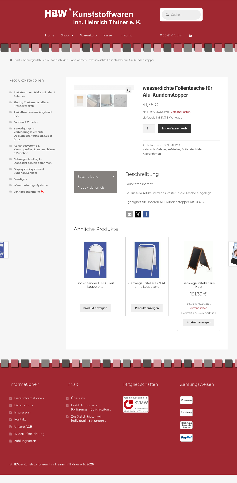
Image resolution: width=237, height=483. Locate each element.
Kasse (107, 35)
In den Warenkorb (174, 128)
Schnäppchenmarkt (27, 191)
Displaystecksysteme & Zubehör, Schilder (29, 171)
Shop (65, 35)
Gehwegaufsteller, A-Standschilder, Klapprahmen (55, 60)
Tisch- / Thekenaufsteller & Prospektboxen (31, 104)
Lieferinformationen (29, 406)
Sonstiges (20, 179)
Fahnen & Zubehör (26, 122)
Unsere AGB (23, 435)
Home (49, 35)
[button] (128, 90)
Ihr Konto (125, 35)
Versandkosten (181, 112)
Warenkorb (88, 35)
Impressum (22, 421)
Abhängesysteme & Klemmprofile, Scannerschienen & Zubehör (35, 149)
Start (17, 60)
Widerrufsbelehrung (29, 442)
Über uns (78, 406)
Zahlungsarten (25, 449)
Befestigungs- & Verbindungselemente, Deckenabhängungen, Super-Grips (33, 134)
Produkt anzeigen (95, 316)
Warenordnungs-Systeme (31, 185)
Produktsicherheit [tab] (90, 196)
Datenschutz (23, 414)
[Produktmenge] (149, 128)
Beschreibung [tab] (87, 185)
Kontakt (20, 428)
